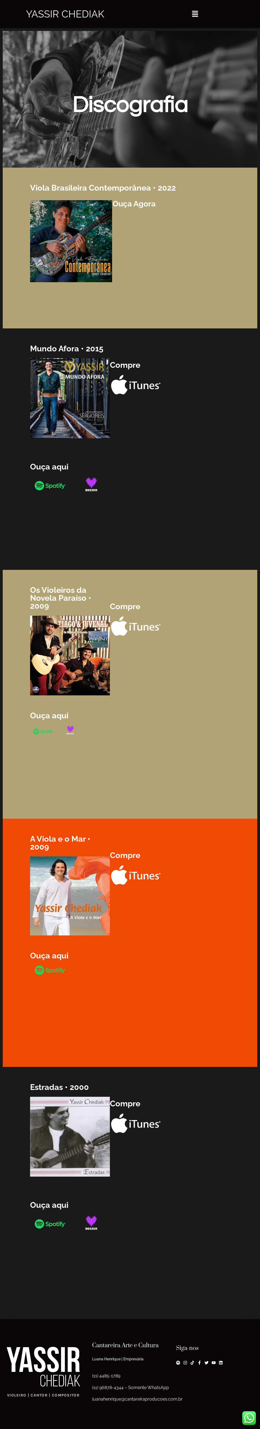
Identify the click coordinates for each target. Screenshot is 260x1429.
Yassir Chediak (65, 14)
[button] (194, 14)
